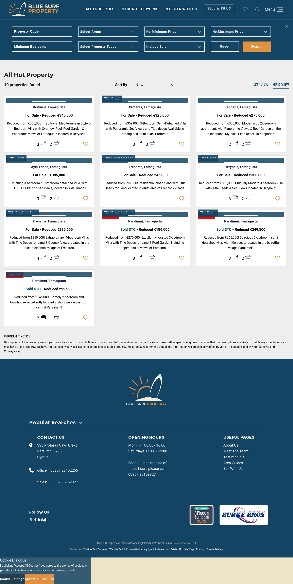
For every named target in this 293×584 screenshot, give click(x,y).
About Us (230, 445)
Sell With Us (219, 8)
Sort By (121, 85)
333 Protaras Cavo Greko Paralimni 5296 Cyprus (57, 451)
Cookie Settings (214, 549)
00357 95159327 (64, 482)
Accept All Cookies (39, 579)
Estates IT (176, 549)
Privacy (200, 549)
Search (257, 46)
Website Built (116, 549)
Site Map (189, 549)
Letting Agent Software (151, 549)
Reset (225, 46)
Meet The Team (235, 451)
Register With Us (181, 9)
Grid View (281, 84)
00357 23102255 (64, 470)
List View (260, 84)
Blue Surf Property (97, 549)
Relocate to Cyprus (139, 9)
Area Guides (233, 463)
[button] (108, 32)
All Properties (100, 9)
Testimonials (233, 457)
